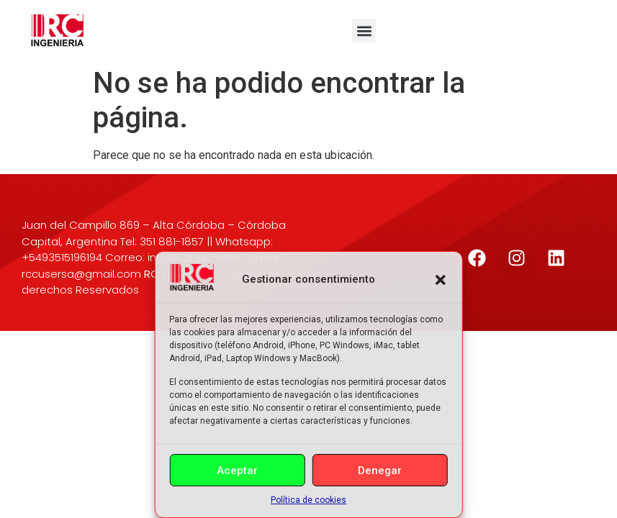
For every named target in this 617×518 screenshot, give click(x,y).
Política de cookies (308, 500)
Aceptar (237, 470)
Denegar (380, 470)
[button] (440, 280)
